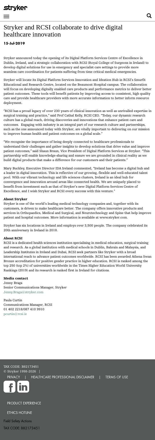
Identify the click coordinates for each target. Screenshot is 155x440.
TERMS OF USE (116, 377)
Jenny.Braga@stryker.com (23, 292)
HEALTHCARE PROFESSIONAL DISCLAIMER (62, 377)
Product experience (24, 403)
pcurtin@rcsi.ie (15, 314)
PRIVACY (13, 377)
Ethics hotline (19, 412)
